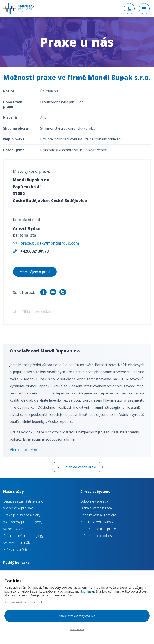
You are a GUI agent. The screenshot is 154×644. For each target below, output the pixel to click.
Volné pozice (13, 528)
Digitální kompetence (96, 508)
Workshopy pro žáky (18, 508)
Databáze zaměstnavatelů (23, 501)
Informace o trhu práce (98, 528)
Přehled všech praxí (80, 467)
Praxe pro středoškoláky (21, 515)
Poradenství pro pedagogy (23, 535)
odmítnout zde (38, 602)
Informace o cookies (96, 535)
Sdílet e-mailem (53, 292)
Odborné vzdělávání (95, 501)
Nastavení (77, 629)
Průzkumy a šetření (17, 549)
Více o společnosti (26, 449)
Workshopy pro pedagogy (22, 522)
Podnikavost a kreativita (98, 515)
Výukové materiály (16, 542)
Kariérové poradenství (97, 522)
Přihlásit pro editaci (36, 311)
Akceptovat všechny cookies (77, 616)
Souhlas (85, 591)
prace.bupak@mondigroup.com (49, 243)
